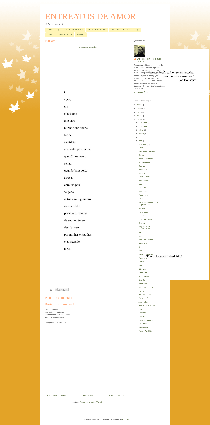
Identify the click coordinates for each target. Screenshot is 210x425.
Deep (140, 265)
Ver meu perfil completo (144, 92)
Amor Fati (142, 273)
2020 (139, 112)
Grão (140, 199)
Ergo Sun (142, 188)
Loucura (141, 316)
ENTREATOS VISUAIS (97, 30)
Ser (139, 247)
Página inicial (87, 395)
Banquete (142, 243)
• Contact (80, 34)
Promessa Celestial (146, 151)
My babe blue (144, 162)
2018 (139, 119)
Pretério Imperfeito (146, 254)
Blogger (125, 419)
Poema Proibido (145, 331)
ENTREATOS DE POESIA (121, 30)
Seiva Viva (142, 191)
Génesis (141, 216)
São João (142, 251)
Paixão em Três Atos (147, 305)
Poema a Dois (144, 298)
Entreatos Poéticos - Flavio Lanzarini (149, 60)
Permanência (144, 181)
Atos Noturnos (144, 302)
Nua (140, 236)
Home (50, 30)
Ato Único (142, 324)
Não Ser (141, 280)
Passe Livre (143, 327)
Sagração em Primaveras (144, 227)
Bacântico (142, 284)
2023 (139, 105)
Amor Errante (144, 177)
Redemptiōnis (144, 276)
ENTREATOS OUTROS (73, 30)
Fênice (141, 262)
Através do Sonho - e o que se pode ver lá (148, 203)
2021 (139, 108)
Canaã (141, 155)
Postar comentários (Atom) (90, 402)
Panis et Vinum (144, 258)
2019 (139, 116)
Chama (141, 223)
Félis (140, 232)
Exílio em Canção (145, 219)
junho (141, 133)
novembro (143, 126)
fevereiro (143, 144)
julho (141, 130)
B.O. (140, 184)
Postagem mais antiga (117, 395)
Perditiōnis (142, 170)
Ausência (142, 313)
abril (141, 141)
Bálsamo (142, 269)
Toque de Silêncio (145, 287)
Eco (140, 309)
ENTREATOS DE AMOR (90, 16)
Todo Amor (142, 173)
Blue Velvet (143, 166)
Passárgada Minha (146, 294)
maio (141, 137)
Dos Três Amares (145, 240)
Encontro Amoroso (146, 320)
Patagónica (143, 195)
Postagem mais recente (57, 395)
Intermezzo (143, 212)
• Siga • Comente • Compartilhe (60, 34)
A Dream (142, 208)
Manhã (141, 291)
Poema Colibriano (145, 159)
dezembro (143, 122)
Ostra (140, 148)
